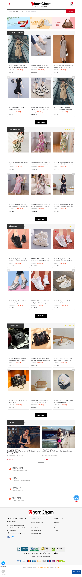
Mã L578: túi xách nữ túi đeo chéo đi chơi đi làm (18, 456)
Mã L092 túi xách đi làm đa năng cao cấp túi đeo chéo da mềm (40, 456)
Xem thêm (41, 164)
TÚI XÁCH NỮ (13, 377)
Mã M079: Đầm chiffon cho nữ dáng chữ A (18, 206)
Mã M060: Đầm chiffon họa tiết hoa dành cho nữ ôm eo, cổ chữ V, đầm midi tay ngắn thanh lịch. (63, 251)
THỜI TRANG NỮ (14, 171)
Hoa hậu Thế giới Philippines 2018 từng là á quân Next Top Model (23, 507)
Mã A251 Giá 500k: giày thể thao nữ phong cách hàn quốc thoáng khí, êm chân (40, 149)
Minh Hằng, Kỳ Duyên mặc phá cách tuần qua (57, 506)
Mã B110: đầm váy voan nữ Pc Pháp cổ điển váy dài (17, 149)
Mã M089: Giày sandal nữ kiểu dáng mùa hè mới (62, 351)
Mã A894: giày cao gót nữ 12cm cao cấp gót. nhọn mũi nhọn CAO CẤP (40, 105)
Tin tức (11, 478)
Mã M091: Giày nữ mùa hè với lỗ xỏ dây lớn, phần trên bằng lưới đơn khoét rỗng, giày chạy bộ (41, 352)
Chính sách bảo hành (35, 566)
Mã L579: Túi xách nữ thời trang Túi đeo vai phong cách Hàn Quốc (18, 411)
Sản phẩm (56, 563)
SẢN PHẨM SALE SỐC (16, 70)
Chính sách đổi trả (35, 563)
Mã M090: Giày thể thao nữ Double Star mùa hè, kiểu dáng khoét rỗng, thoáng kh (63, 307)
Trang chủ (56, 558)
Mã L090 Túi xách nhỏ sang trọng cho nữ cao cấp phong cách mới (63, 411)
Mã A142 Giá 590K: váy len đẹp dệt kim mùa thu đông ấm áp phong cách (63, 105)
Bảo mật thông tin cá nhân (37, 558)
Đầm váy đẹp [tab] (69, 171)
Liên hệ (56, 566)
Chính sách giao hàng (36, 569)
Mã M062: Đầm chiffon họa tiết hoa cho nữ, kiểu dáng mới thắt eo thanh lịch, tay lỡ (40, 251)
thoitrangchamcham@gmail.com (17, 569)
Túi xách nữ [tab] (69, 377)
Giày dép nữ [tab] (69, 272)
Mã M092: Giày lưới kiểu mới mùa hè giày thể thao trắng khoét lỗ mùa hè (40, 307)
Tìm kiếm (70, 11)
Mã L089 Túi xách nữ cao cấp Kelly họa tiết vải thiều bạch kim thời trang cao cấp (63, 456)
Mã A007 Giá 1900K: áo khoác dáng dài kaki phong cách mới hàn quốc (18, 105)
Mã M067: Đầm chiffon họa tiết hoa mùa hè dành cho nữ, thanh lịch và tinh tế (40, 206)
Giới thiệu (56, 560)
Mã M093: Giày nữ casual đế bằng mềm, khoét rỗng (18, 351)
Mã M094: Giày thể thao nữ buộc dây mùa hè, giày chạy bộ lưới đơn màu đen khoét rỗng (18, 307)
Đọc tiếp (10, 515)
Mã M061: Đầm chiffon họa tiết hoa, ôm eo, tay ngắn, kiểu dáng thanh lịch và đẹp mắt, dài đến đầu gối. (63, 206)
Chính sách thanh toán (36, 560)
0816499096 (12, 566)
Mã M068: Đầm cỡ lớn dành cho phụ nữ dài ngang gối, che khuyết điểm (18, 251)
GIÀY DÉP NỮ (13, 273)
